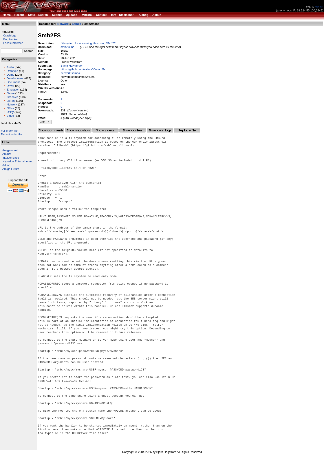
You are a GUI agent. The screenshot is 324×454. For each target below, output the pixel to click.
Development (15, 78)
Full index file (9, 130)
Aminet (6, 154)
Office (10, 108)
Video (10, 115)
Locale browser (12, 43)
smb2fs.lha (67, 47)
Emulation (13, 89)
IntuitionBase (10, 157)
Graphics (12, 97)
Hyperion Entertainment (17, 161)
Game (10, 93)
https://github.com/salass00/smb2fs (82, 69)
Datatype (12, 71)
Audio (10, 67)
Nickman (319, 6)
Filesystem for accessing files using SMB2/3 (88, 43)
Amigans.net (10, 150)
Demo (10, 74)
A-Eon (6, 165)
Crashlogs (8, 35)
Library (11, 100)
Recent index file (11, 134)
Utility (10, 112)
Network (12, 104)
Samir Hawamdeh (71, 65)
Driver (10, 85)
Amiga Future (11, 169)
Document (13, 82)
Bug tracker (9, 39)
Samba (76, 23)
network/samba (70, 73)
